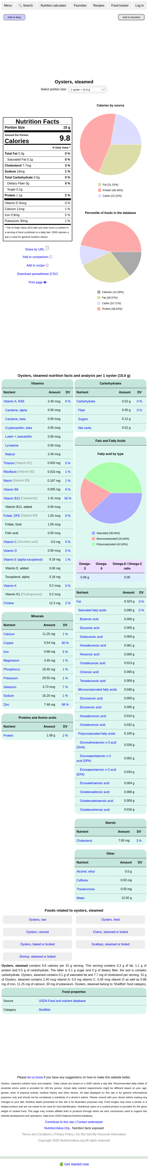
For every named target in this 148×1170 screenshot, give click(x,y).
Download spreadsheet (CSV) (37, 274)
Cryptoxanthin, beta (18, 427)
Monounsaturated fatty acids (97, 689)
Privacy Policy (64, 1134)
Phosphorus (11, 669)
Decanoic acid (89, 628)
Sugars (83, 419)
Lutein (9, 436)
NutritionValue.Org (56, 1128)
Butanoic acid (89, 619)
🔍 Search (25, 5)
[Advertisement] (74, 51)
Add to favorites (131, 17)
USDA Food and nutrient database (62, 1000)
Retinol (10, 454)
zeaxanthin (24, 436)
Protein (8, 735)
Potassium (10, 678)
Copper (8, 643)
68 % (65, 704)
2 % (68, 603)
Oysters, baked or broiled (37, 944)
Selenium (9, 686)
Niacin (7, 480)
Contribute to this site (59, 1122)
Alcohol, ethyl (86, 871)
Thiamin (8, 463)
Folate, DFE (11, 515)
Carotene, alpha (16, 410)
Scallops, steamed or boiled (111, 944)
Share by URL (37, 249)
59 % (67, 498)
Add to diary (14, 17)
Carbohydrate (86, 401)
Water (81, 897)
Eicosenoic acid (90, 707)
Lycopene (11, 445)
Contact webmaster (90, 1122)
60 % (65, 643)
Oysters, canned (37, 932)
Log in (139, 5)
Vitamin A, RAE (13, 401)
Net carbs (84, 427)
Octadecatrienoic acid (95, 809)
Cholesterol (84, 840)
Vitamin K (10, 585)
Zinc (6, 704)
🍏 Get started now (74, 1164)
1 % (68, 471)
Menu (8, 5)
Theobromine (86, 889)
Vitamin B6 (10, 489)
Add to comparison (35, 257)
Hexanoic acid (89, 654)
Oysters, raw (37, 919)
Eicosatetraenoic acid (94, 783)
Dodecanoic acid (91, 636)
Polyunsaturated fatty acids (96, 733)
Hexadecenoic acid (93, 716)
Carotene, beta (15, 419)
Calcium (9, 634)
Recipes (98, 5)
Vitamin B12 (11, 498)
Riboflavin (10, 471)
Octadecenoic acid (92, 724)
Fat (79, 601)
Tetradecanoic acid (93, 680)
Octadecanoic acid (92, 663)
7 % (65, 686)
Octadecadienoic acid (94, 792)
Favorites (80, 5)
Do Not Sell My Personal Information (101, 1134)
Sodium (8, 695)
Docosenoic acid (91, 698)
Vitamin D (10, 550)
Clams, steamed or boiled (110, 932)
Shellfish (44, 1009)
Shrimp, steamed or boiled (37, 956)
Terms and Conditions (37, 1134)
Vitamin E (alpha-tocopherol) (22, 559)
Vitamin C (10, 542)
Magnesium (11, 660)
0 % (68, 401)
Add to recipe (35, 265)
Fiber (81, 410)
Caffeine (82, 880)
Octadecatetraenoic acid (96, 800)
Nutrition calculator (53, 5)
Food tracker (120, 5)
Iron (6, 651)
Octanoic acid (89, 672)
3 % (139, 840)
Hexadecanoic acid (93, 645)
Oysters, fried (110, 919)
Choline (8, 603)
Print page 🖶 (37, 282)
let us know (35, 1077)
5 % (65, 651)
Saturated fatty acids (92, 610)
